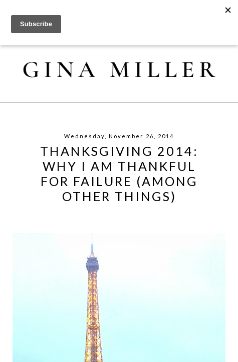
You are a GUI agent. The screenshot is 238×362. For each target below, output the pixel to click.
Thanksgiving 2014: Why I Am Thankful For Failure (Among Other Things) (119, 173)
